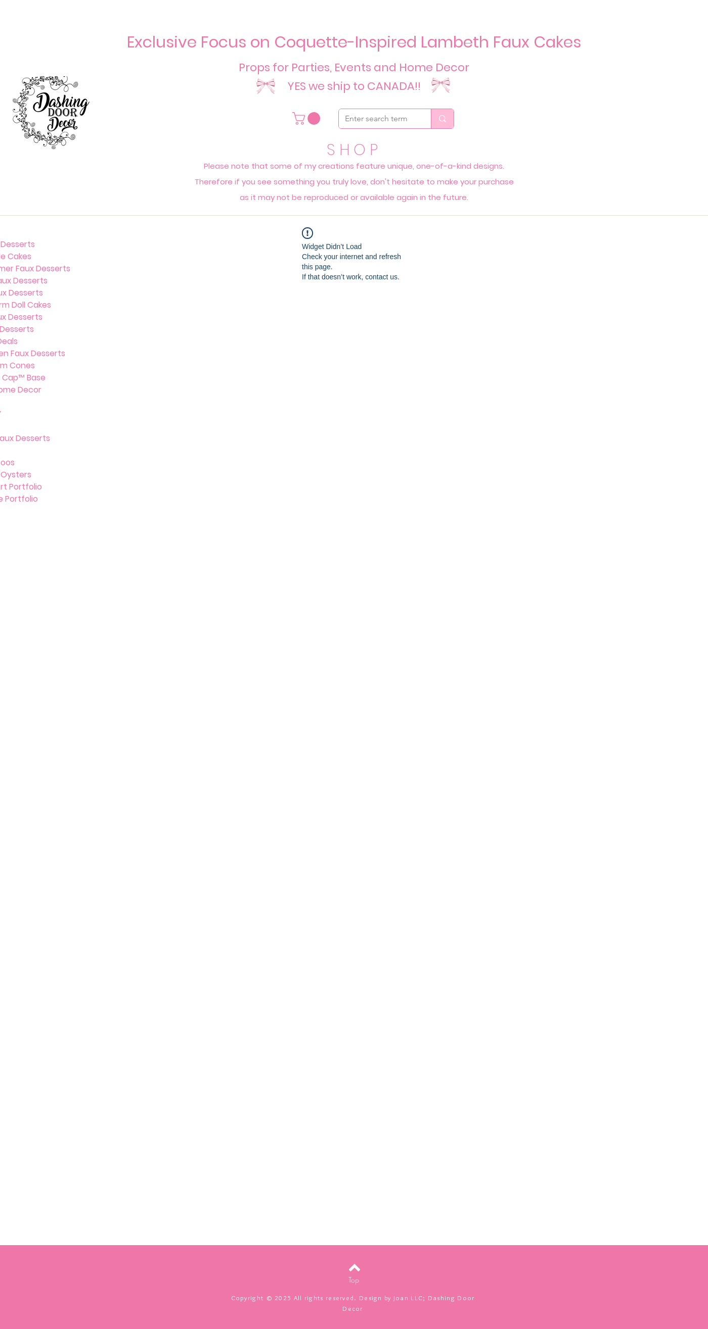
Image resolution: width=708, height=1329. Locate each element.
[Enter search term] (377, 118)
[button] (307, 118)
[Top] (354, 1280)
